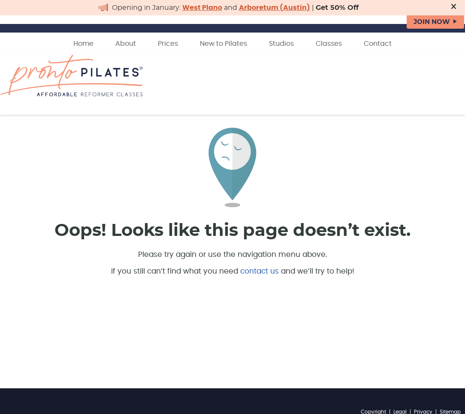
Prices (168, 43)
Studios (281, 43)
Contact (378, 43)
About (125, 43)
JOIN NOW (432, 22)
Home (83, 43)
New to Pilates (223, 43)
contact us (259, 271)
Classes (329, 43)
